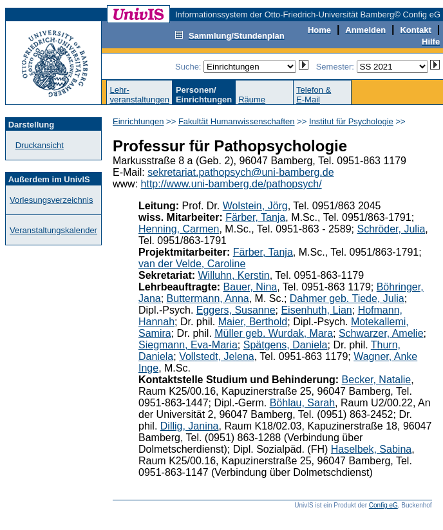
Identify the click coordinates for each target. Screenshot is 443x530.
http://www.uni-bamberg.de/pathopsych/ (231, 183)
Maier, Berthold (253, 321)
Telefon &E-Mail (313, 94)
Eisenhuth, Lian (316, 310)
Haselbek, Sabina (371, 449)
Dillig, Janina (189, 426)
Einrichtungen (138, 121)
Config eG (383, 505)
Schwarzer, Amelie (381, 333)
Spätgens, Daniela (285, 344)
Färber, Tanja (255, 217)
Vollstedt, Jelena (216, 356)
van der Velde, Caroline (191, 263)
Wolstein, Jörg (255, 205)
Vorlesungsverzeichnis (51, 200)
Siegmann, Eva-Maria (188, 344)
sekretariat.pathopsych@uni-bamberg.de (240, 172)
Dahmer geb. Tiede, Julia (347, 298)
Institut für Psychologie (351, 121)
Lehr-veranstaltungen (139, 94)
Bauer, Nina (250, 286)
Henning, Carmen (178, 228)
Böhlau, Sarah (302, 402)
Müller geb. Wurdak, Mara (273, 333)
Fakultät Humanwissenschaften (236, 121)
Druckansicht (39, 145)
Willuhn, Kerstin (234, 275)
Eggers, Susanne (236, 310)
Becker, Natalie (376, 379)
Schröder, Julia (391, 228)
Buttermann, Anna (208, 298)
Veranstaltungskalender (53, 230)
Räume (251, 99)
